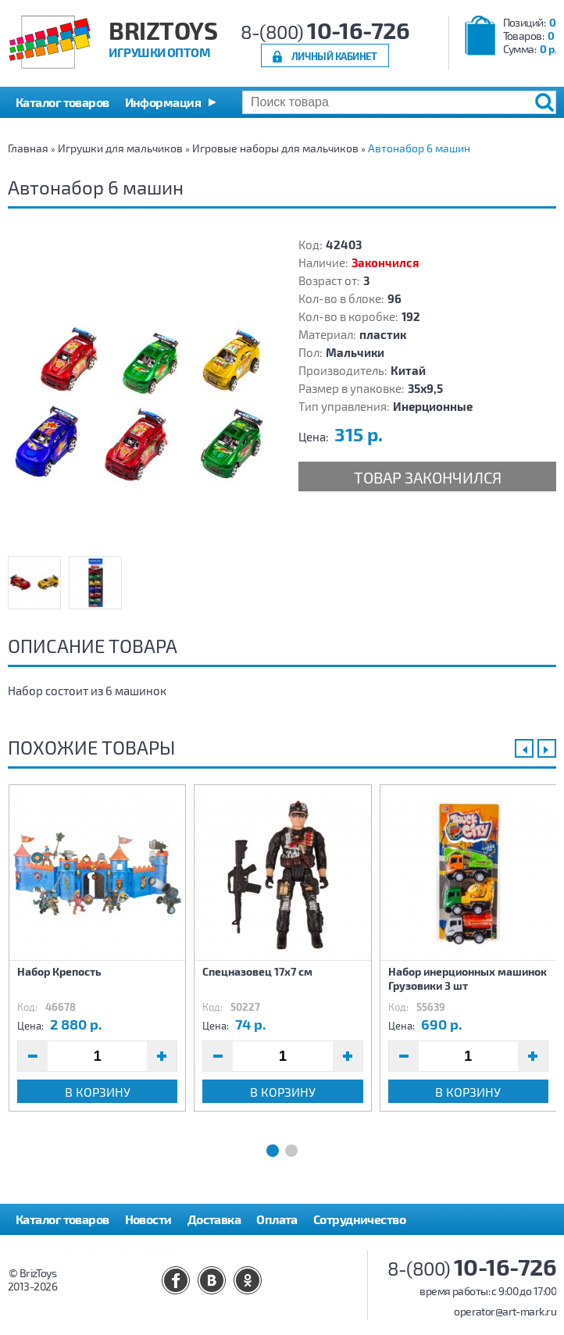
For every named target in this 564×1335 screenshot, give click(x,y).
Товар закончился (428, 477)
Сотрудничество (359, 1219)
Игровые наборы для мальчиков (275, 148)
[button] (170, 102)
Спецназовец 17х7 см (257, 971)
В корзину (97, 1091)
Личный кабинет (334, 56)
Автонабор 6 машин (419, 148)
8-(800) (325, 31)
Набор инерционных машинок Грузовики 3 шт (467, 978)
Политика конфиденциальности (107, 1250)
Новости (148, 1219)
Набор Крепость (59, 971)
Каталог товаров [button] (62, 102)
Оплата (277, 1219)
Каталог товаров (62, 1219)
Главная (28, 148)
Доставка (214, 1219)
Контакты (242, 1250)
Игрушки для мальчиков (120, 148)
